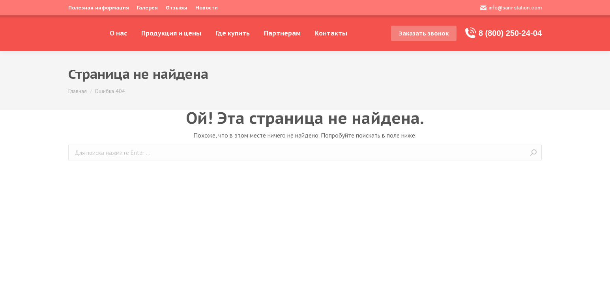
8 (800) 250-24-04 (503, 33)
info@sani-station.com (511, 8)
